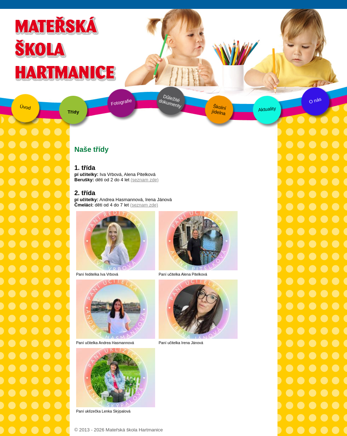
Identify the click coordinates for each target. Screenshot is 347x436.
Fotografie (121, 102)
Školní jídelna (219, 110)
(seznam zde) (145, 179)
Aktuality (267, 109)
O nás (315, 100)
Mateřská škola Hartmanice (65, 47)
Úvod (25, 107)
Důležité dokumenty (170, 101)
